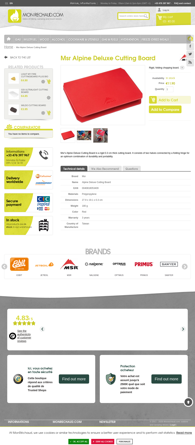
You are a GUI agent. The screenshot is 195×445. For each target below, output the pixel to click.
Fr (6, 3)
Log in (166, 10)
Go (146, 16)
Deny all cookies (103, 441)
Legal (173, 425)
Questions (131, 169)
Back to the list (20, 57)
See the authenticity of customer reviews (24, 336)
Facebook (190, 46)
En (11, 3)
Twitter (190, 54)
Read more (184, 432)
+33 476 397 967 (162, 3)
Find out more (74, 379)
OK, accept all (78, 441)
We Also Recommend (105, 169)
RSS (190, 62)
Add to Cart (168, 99)
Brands (97, 251)
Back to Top (188, 402)
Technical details (74, 169)
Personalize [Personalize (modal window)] (124, 441)
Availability (158, 78)
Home (8, 47)
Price (161, 83)
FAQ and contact (182, 3)
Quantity (159, 89)
